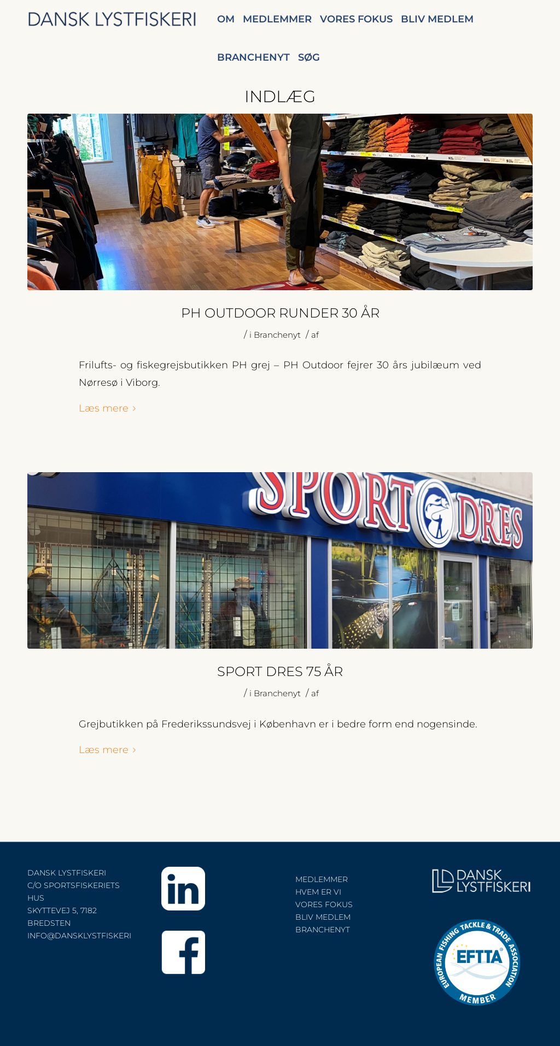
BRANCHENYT (322, 930)
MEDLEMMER (321, 879)
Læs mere (109, 408)
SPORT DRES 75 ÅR (280, 671)
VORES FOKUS (324, 904)
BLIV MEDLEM (323, 917)
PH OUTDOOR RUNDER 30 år (280, 313)
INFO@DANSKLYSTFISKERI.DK (86, 936)
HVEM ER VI (318, 892)
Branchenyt (277, 335)
